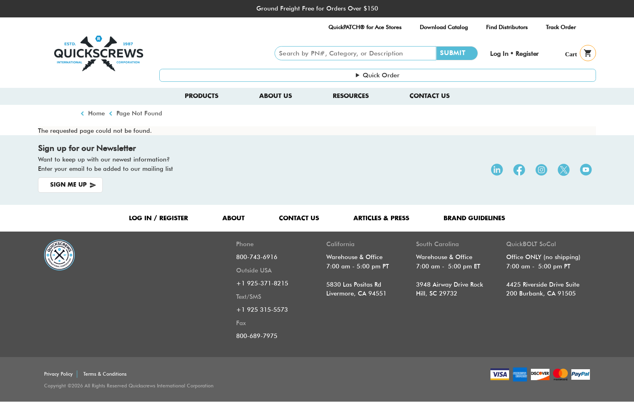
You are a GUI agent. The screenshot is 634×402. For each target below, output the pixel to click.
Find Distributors (507, 27)
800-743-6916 (256, 257)
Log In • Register (514, 53)
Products (201, 96)
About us (275, 96)
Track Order (561, 27)
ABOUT (233, 218)
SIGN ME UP (68, 185)
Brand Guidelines (474, 218)
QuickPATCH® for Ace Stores (365, 27)
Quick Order (381, 75)
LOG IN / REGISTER (158, 218)
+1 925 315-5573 (262, 309)
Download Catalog (444, 27)
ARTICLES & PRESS (381, 218)
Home (96, 113)
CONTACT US (299, 218)
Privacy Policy (58, 374)
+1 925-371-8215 (262, 283)
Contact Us (430, 96)
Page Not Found (139, 113)
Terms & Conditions (105, 374)
